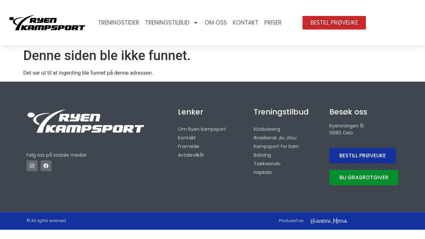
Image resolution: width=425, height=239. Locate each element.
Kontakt (245, 23)
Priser (273, 23)
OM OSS (216, 23)
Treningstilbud (172, 23)
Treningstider (118, 23)
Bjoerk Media (328, 221)
